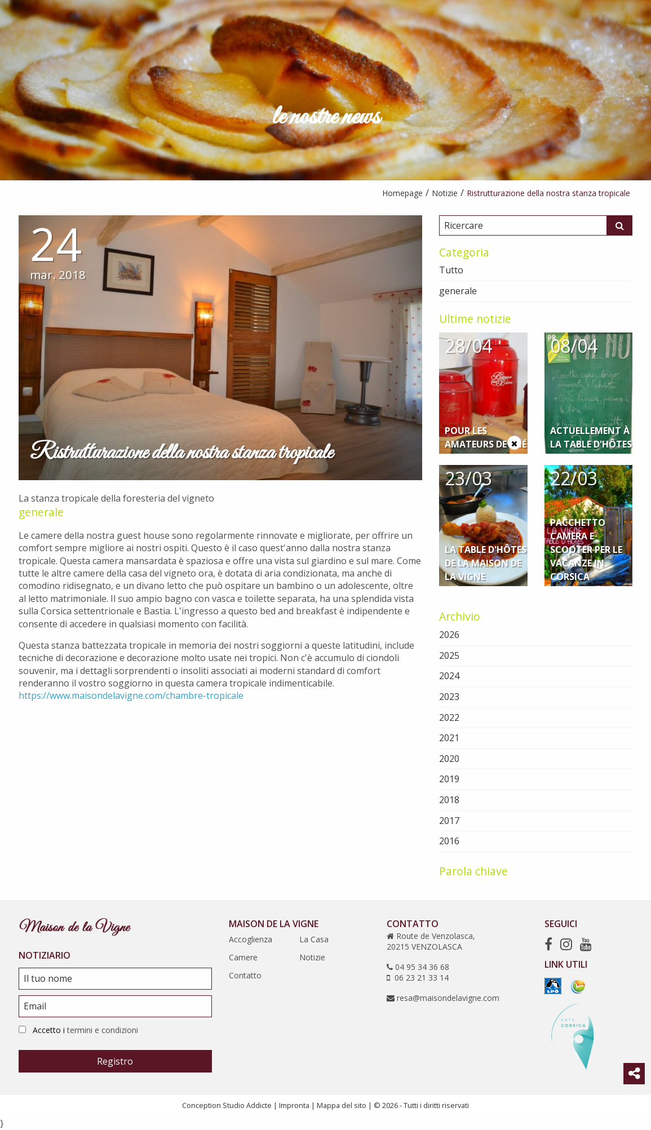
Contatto (245, 975)
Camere (243, 957)
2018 (449, 800)
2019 (449, 779)
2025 (449, 655)
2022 (449, 717)
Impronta (294, 1105)
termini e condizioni (102, 1030)
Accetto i (85, 1030)
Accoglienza (250, 939)
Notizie (312, 957)
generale (41, 512)
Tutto (451, 270)
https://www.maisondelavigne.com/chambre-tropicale (131, 695)
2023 (449, 696)
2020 (449, 758)
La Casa (314, 939)
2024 (449, 676)
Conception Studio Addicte (227, 1105)
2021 (449, 738)
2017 (449, 820)
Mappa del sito (341, 1105)
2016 (449, 841)
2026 (449, 634)
